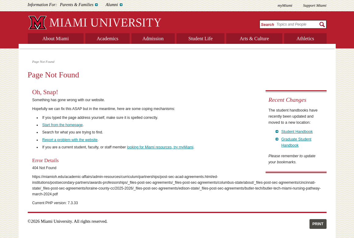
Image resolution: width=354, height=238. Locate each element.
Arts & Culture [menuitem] (254, 38)
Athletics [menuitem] (305, 38)
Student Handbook (297, 132)
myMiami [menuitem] (284, 5)
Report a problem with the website (70, 140)
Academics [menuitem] (107, 38)
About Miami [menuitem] (55, 38)
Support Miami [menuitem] (315, 5)
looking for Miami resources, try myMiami (160, 147)
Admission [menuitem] (152, 38)
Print (318, 224)
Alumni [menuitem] (111, 4)
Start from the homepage (62, 125)
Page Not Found (43, 61)
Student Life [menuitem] (200, 38)
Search (267, 25)
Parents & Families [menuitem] (77, 4)
